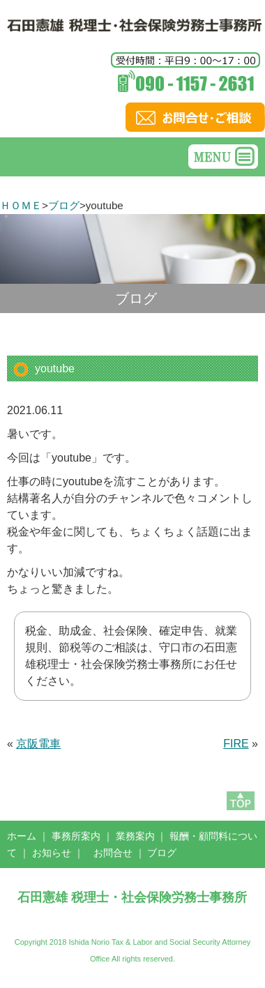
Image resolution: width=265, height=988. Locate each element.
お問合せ (112, 852)
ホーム (21, 836)
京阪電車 (38, 744)
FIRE (235, 744)
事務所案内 (76, 836)
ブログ (64, 205)
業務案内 (135, 836)
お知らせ (51, 852)
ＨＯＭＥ (21, 205)
